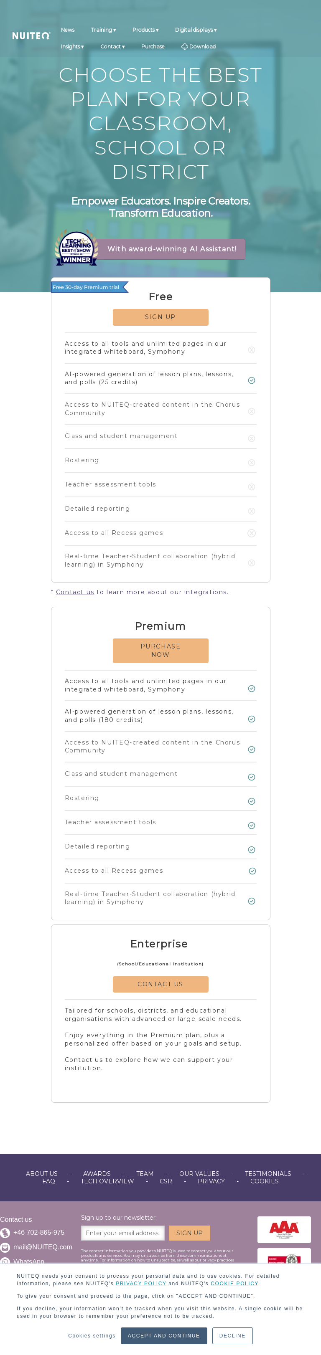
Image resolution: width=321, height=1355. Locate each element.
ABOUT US (42, 1174)
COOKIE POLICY (234, 1284)
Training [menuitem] (101, 31)
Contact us (75, 592)
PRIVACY (211, 1181)
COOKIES (264, 1181)
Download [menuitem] (198, 48)
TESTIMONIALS (268, 1174)
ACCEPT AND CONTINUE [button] (164, 1336)
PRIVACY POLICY (141, 1284)
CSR (166, 1181)
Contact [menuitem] (110, 48)
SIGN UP (160, 317)
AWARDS (97, 1174)
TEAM (145, 1174)
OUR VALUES (199, 1174)
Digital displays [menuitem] (194, 31)
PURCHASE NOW (160, 651)
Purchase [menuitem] (153, 48)
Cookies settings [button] (92, 1336)
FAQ (48, 1181)
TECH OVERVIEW (107, 1181)
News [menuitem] (67, 31)
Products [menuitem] (143, 31)
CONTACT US (160, 984)
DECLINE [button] (232, 1336)
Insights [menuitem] (70, 48)
